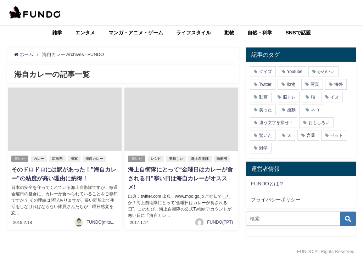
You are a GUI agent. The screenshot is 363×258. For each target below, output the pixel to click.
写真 (315, 84)
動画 (263, 97)
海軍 (74, 158)
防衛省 (222, 158)
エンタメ (85, 32)
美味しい (176, 158)
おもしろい (319, 122)
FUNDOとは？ (267, 183)
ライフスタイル (193, 32)
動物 (229, 32)
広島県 (57, 158)
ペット (336, 135)
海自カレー (95, 158)
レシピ (156, 158)
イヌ (334, 97)
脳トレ (289, 97)
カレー (39, 158)
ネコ (315, 110)
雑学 (57, 32)
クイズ (265, 71)
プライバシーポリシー (276, 199)
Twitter (265, 84)
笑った (265, 110)
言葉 (311, 135)
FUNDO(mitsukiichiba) (107, 219)
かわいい (326, 71)
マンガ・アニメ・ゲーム (135, 32)
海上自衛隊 (200, 158)
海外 (338, 84)
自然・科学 (259, 32)
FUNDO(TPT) (220, 219)
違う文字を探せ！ (276, 122)
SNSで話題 (298, 32)
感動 (291, 110)
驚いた (20, 158)
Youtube (295, 71)
